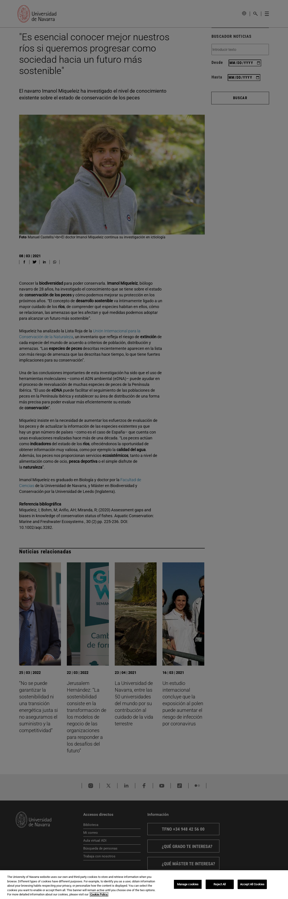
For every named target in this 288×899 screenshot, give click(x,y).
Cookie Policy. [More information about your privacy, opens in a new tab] (99, 894)
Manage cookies (188, 884)
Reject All (220, 884)
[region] (144, 884)
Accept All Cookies (252, 884)
